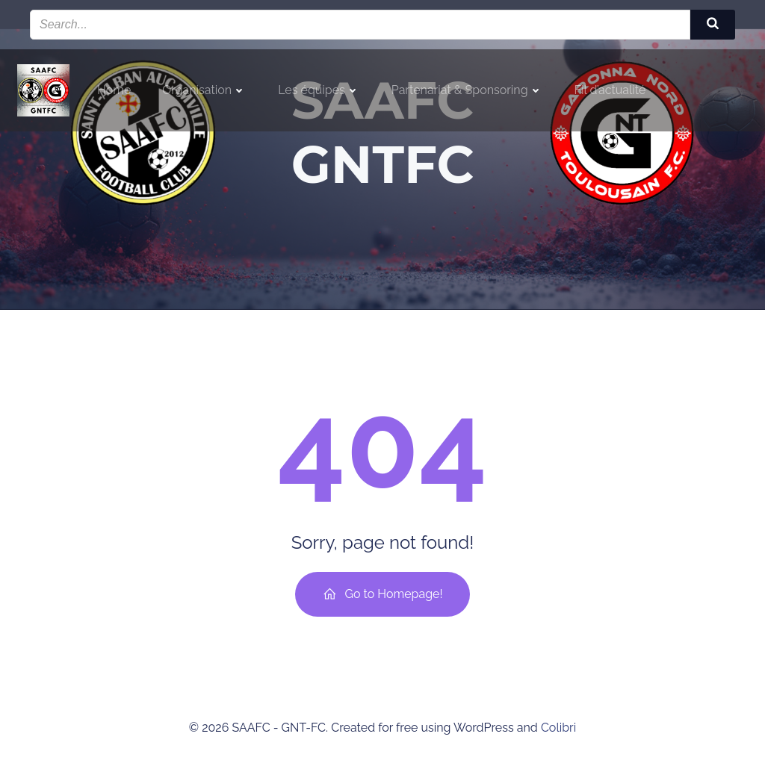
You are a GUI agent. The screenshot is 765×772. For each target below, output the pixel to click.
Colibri (558, 727)
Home (114, 90)
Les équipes (319, 90)
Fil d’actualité (610, 90)
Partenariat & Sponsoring (467, 90)
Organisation (204, 90)
